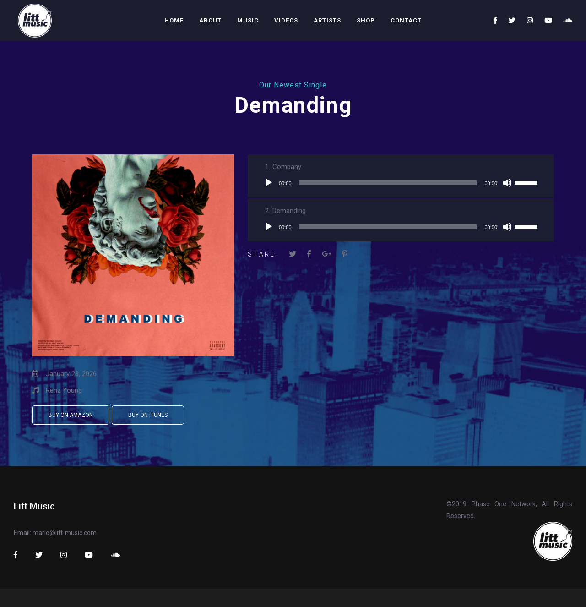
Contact (406, 20)
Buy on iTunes (148, 415)
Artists (327, 20)
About (210, 20)
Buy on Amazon (71, 415)
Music (248, 20)
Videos (286, 20)
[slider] (388, 182)
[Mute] (507, 182)
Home (174, 20)
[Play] (268, 182)
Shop (366, 20)
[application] (401, 183)
